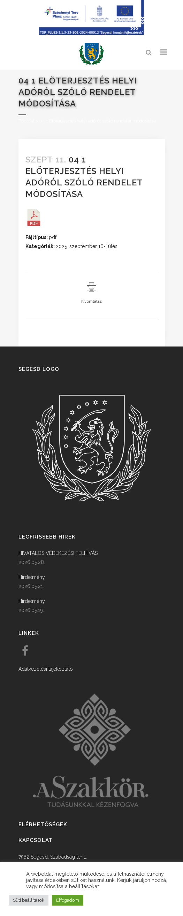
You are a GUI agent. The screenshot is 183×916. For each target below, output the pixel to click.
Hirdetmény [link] (31, 577)
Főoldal (26, 121)
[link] (92, 54)
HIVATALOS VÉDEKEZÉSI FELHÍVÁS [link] (58, 553)
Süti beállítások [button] (28, 900)
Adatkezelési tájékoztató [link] (45, 669)
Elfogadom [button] (67, 900)
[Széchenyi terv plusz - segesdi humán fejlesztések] (91, 33)
